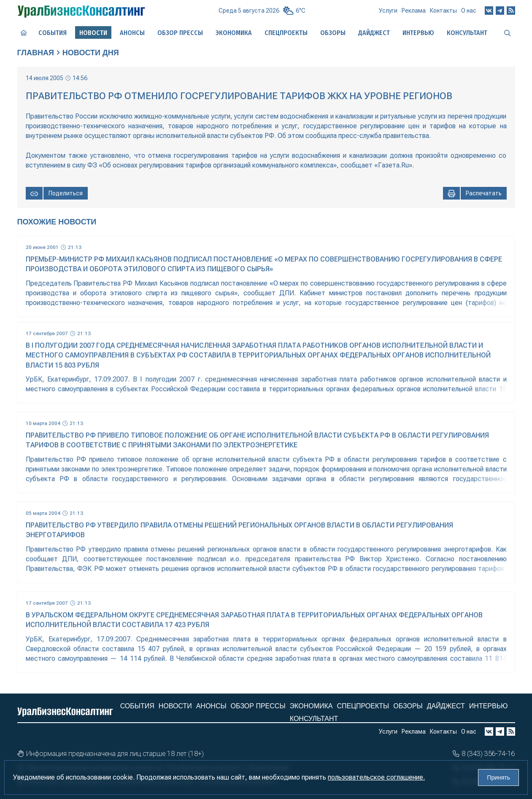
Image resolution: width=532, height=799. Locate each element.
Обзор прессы (180, 33)
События (52, 33)
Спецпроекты (286, 33)
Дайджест (374, 33)
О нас (468, 10)
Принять (498, 777)
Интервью (418, 33)
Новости (175, 706)
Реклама (414, 10)
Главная (35, 53)
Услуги (388, 10)
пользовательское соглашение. (376, 777)
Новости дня (90, 53)
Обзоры (333, 33)
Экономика (234, 33)
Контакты (443, 10)
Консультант (467, 33)
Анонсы (132, 33)
